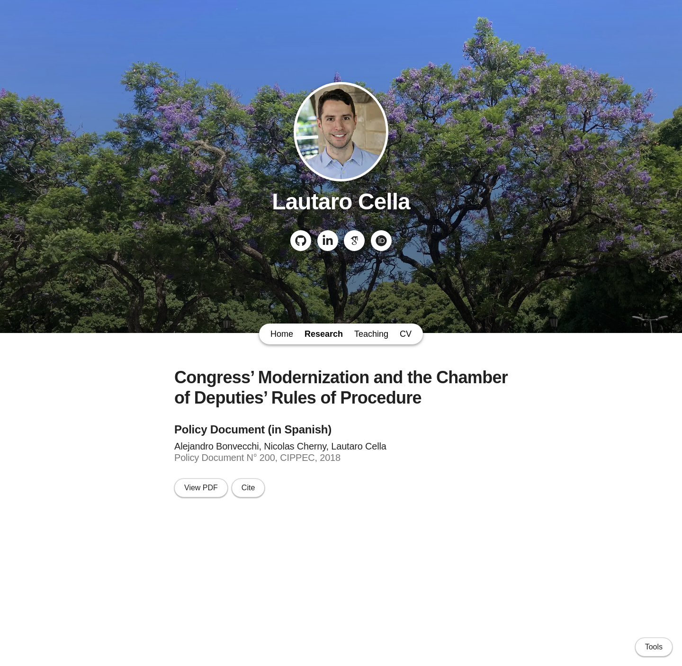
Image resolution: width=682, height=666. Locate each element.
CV (406, 334)
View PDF (201, 488)
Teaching (371, 334)
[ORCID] (381, 240)
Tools (654, 647)
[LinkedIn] (327, 240)
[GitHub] (300, 240)
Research (324, 334)
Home (281, 334)
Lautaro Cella (341, 201)
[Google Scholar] (354, 240)
